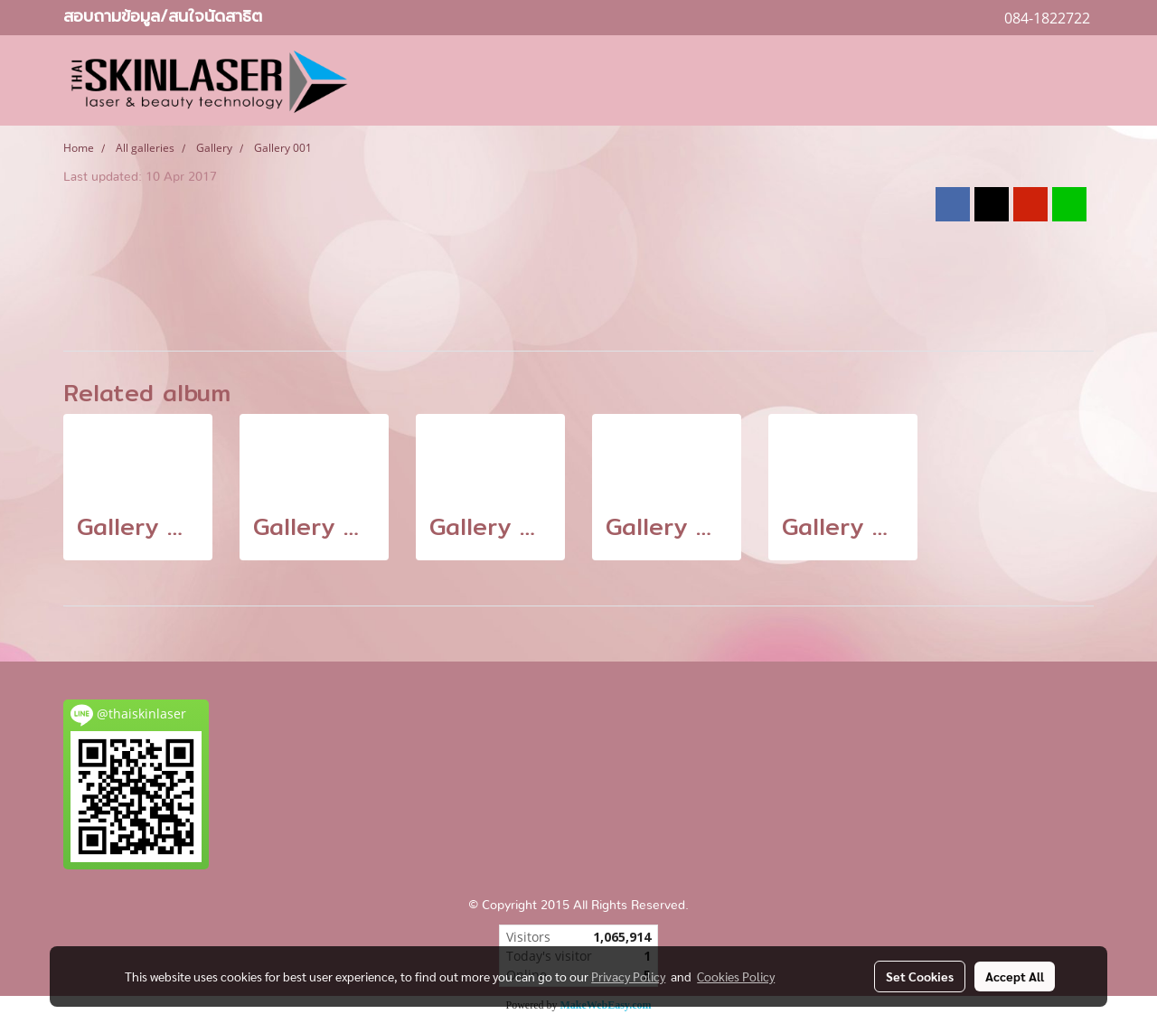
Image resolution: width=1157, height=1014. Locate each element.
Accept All (1014, 976)
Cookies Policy (736, 976)
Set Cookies (920, 976)
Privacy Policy (628, 976)
